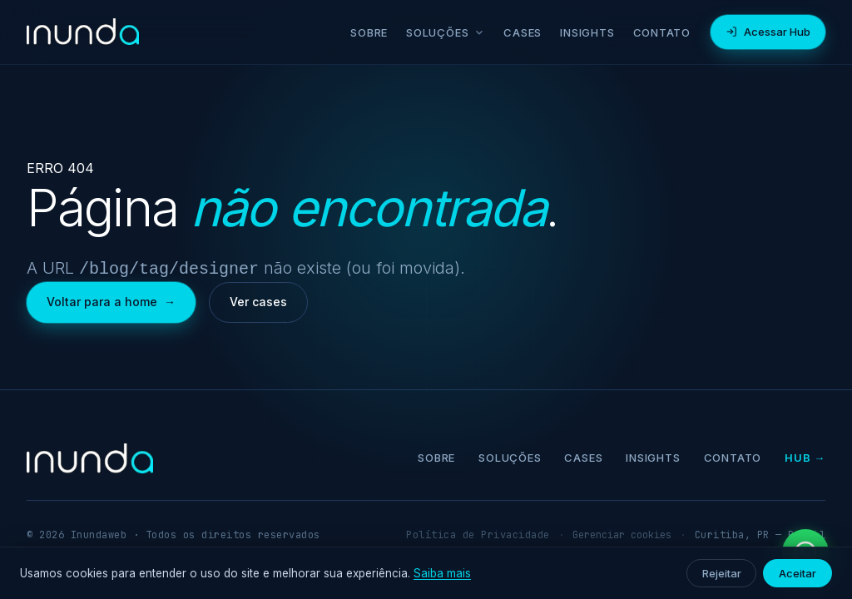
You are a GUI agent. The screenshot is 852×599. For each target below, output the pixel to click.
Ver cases (258, 300)
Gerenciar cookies (621, 533)
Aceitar (797, 573)
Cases (522, 32)
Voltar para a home (111, 300)
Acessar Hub (768, 31)
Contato (662, 32)
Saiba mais (442, 573)
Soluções (445, 32)
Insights (587, 32)
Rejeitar (721, 573)
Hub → (805, 456)
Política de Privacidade (478, 533)
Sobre (369, 32)
